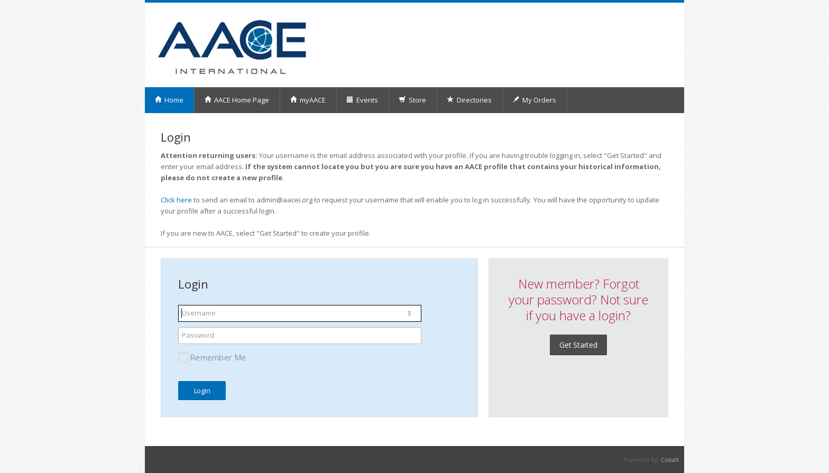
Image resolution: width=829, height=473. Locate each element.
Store (412, 100)
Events (362, 100)
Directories (469, 100)
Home (168, 100)
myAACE (308, 100)
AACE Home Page (236, 100)
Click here (176, 200)
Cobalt (670, 459)
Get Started (578, 345)
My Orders (534, 100)
